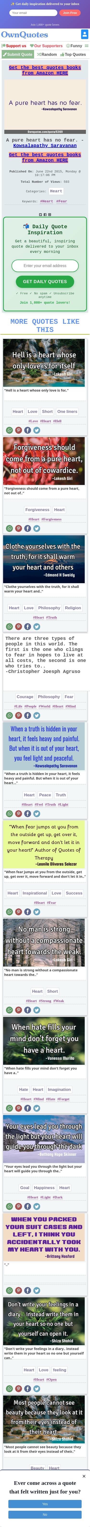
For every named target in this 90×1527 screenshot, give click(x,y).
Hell (58, 443)
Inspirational (35, 915)
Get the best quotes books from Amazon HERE (45, 72)
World (45, 728)
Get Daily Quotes (45, 298)
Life (19, 728)
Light (64, 826)
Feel (39, 826)
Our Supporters (48, 46)
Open (52, 1401)
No (45, 1514)
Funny (76, 46)
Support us (16, 46)
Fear (63, 214)
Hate (23, 1111)
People (31, 728)
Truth (52, 639)
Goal (24, 1210)
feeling (59, 1392)
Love (32, 433)
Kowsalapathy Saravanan (45, 151)
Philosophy (49, 630)
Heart (56, 203)
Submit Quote (19, 54)
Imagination (59, 1111)
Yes (45, 1504)
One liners (67, 433)
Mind (71, 728)
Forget (64, 1121)
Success (74, 915)
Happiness (44, 1210)
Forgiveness (37, 532)
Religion (73, 630)
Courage (25, 719)
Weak (59, 1023)
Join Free (70, 13)
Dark (59, 1219)
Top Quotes (75, 54)
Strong (46, 1023)
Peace (45, 817)
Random (49, 54)
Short (47, 433)
